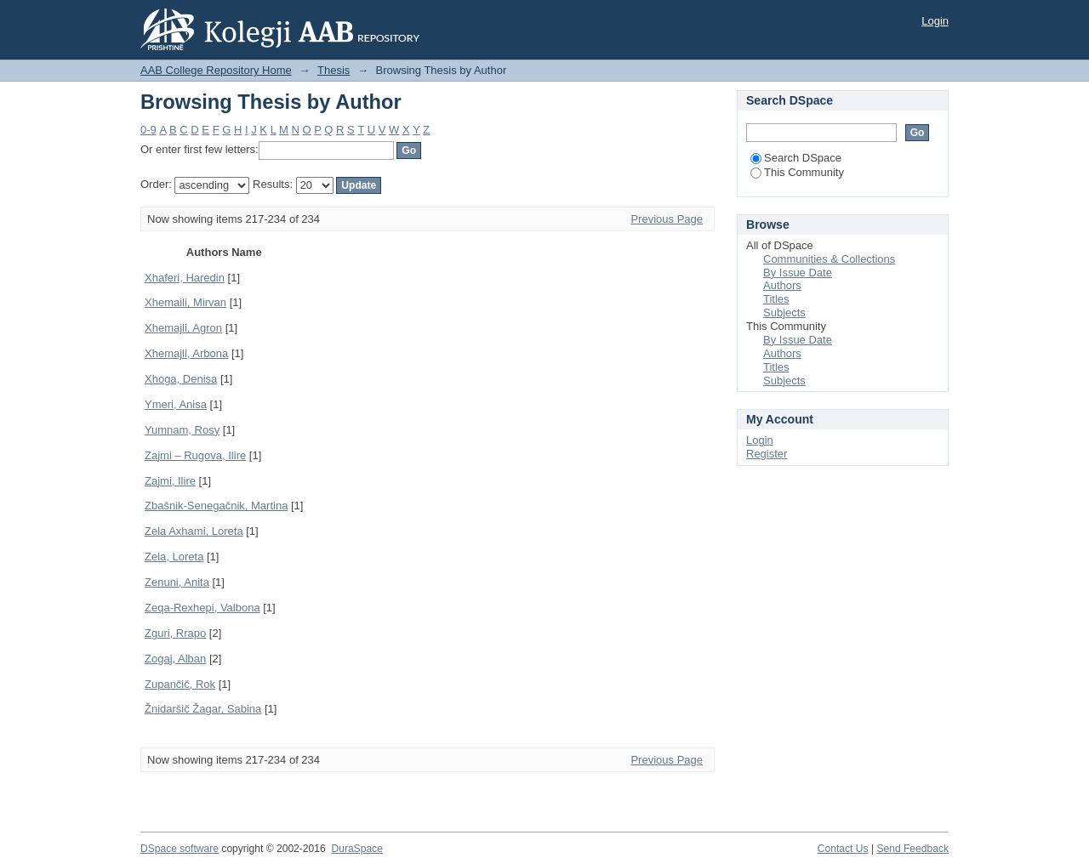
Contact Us (843, 849)
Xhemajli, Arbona (186, 353)
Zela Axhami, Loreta (194, 531)
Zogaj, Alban (175, 658)
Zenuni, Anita (177, 582)
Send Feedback (912, 849)
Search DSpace (795, 157)
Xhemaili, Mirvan (185, 302)
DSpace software (179, 849)
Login (935, 20)
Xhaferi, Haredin (185, 277)
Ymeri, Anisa (176, 404)
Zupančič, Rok (180, 684)
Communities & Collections (829, 259)
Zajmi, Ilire (170, 480)
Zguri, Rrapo (175, 633)
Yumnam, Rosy (182, 429)
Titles (776, 299)
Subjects (784, 312)
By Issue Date (797, 272)
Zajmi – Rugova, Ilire (195, 455)
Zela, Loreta (174, 556)
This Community (797, 172)
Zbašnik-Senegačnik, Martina (216, 505)
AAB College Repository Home (216, 70)
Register (766, 453)
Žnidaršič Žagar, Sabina (203, 708)
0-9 (148, 129)
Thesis (333, 70)
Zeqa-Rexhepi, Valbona (202, 607)
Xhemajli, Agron (183, 327)
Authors (782, 285)
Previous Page (666, 219)
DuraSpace (356, 849)
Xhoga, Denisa (181, 378)
